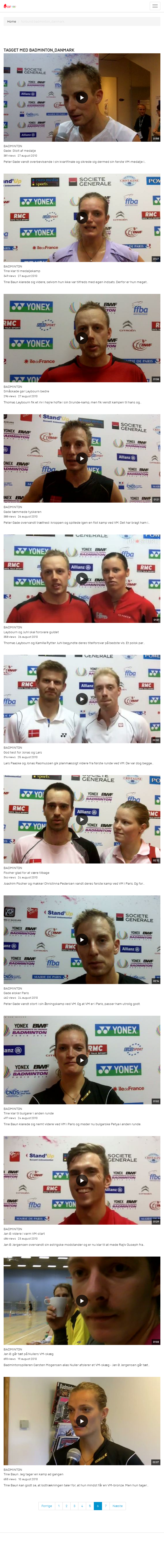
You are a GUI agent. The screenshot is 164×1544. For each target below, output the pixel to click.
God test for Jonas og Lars (23, 752)
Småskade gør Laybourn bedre (26, 391)
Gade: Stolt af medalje (20, 150)
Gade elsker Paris (16, 993)
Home (11, 21)
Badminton (13, 146)
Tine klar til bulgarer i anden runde (29, 1113)
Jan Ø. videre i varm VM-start (24, 1233)
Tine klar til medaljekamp (22, 271)
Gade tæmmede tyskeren (22, 512)
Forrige (46, 1506)
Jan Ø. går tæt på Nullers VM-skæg (29, 1354)
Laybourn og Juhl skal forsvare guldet (31, 632)
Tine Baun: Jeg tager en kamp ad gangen (33, 1474)
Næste (118, 1506)
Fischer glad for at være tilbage (26, 872)
